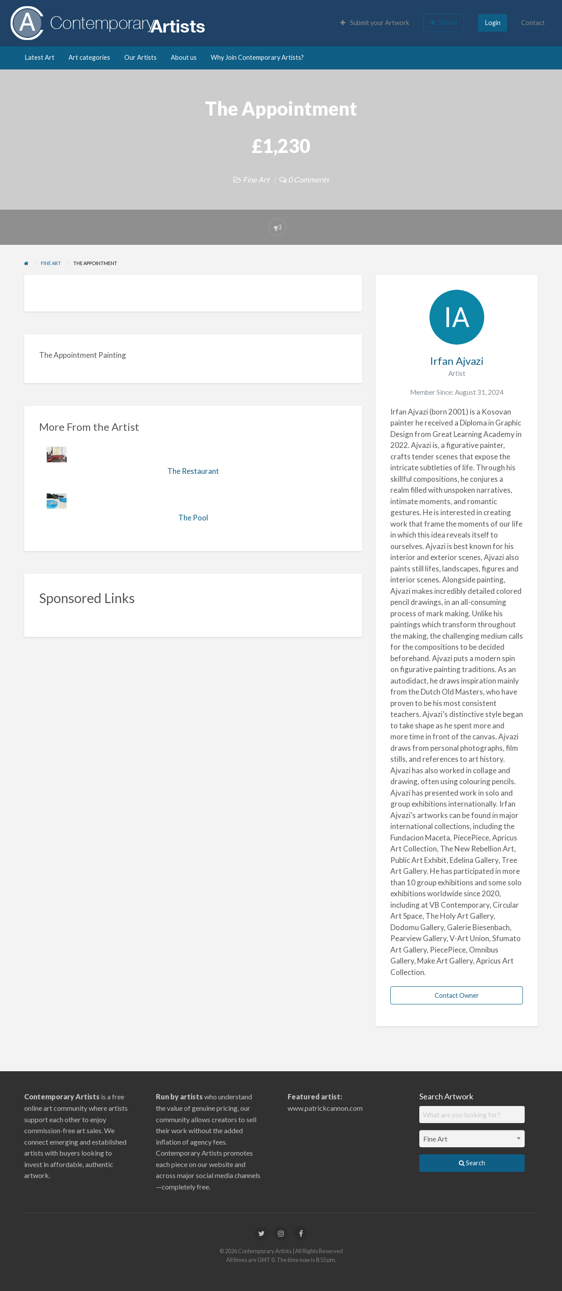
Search (472, 1163)
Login (493, 22)
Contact (533, 22)
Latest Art (39, 57)
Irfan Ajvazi (457, 360)
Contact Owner (457, 995)
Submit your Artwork (374, 22)
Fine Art (256, 179)
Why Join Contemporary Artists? (257, 57)
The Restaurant (193, 471)
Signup (444, 22)
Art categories (89, 57)
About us (184, 57)
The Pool (193, 517)
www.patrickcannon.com (325, 1108)
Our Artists (140, 57)
